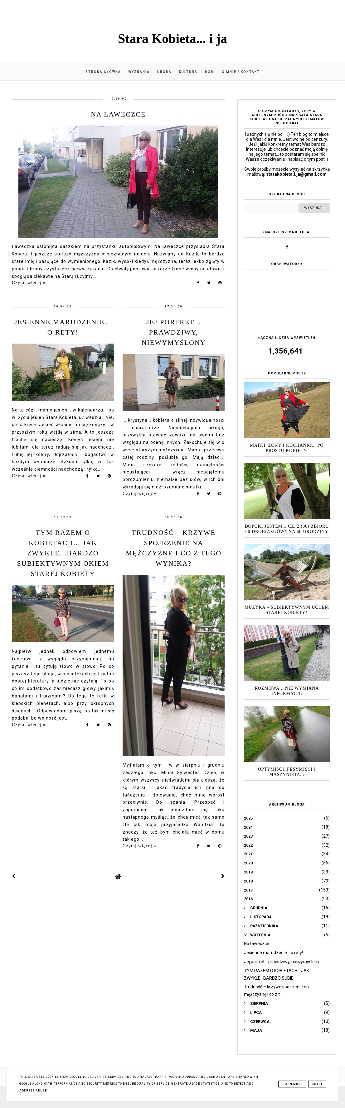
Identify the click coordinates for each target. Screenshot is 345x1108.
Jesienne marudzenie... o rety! (273, 952)
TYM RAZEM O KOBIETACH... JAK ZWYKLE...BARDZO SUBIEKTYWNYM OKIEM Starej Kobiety (63, 553)
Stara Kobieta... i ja (172, 38)
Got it (317, 1084)
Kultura (188, 72)
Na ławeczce (118, 114)
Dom (209, 72)
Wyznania (139, 72)
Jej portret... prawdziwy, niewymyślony (174, 332)
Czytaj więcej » (29, 282)
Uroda (164, 72)
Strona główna (103, 72)
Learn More (292, 1084)
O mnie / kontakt (241, 72)
